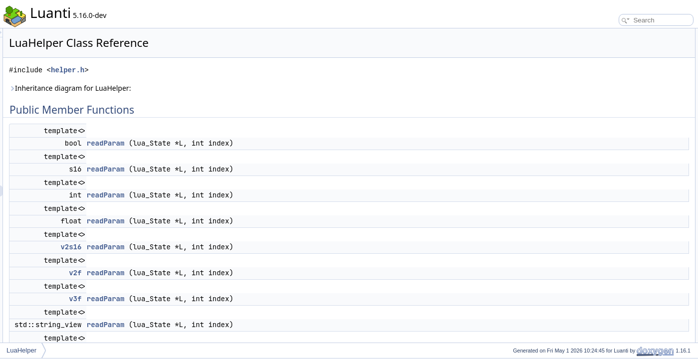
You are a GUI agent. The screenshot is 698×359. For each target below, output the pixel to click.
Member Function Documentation (631, 187)
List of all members (612, 330)
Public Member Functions (620, 33)
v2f (200, 272)
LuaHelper (21, 350)
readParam (230, 143)
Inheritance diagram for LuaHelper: (194, 88)
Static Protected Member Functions (633, 154)
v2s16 (195, 246)
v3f (200, 298)
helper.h (192, 70)
